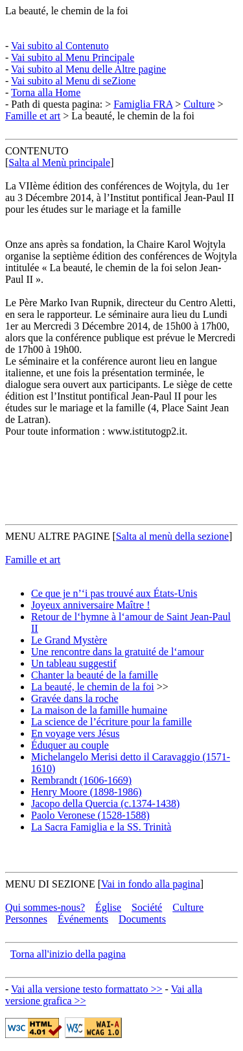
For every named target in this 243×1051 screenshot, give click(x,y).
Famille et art (32, 115)
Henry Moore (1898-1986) (86, 791)
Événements (83, 918)
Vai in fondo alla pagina (150, 883)
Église (108, 907)
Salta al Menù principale (59, 162)
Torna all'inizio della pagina (68, 954)
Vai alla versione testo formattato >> (87, 989)
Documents (142, 918)
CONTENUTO (36, 150)
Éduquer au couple (70, 745)
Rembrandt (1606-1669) (81, 780)
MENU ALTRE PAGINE (57, 536)
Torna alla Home (45, 92)
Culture (198, 104)
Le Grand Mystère (69, 640)
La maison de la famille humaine (99, 710)
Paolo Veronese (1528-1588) (90, 815)
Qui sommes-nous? (45, 907)
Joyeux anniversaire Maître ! (90, 604)
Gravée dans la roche (75, 698)
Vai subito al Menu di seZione (73, 80)
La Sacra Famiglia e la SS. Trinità (101, 826)
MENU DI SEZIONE (50, 883)
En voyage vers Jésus (75, 733)
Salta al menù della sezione (172, 536)
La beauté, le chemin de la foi (66, 10)
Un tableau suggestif (74, 663)
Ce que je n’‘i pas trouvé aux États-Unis (114, 593)
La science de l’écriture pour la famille (111, 721)
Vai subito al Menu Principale (72, 57)
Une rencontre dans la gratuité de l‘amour (117, 651)
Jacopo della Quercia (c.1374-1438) (105, 803)
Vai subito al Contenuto (60, 45)
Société (147, 907)
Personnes (26, 918)
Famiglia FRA (142, 104)
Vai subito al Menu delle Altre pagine (88, 69)
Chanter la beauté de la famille (94, 675)
